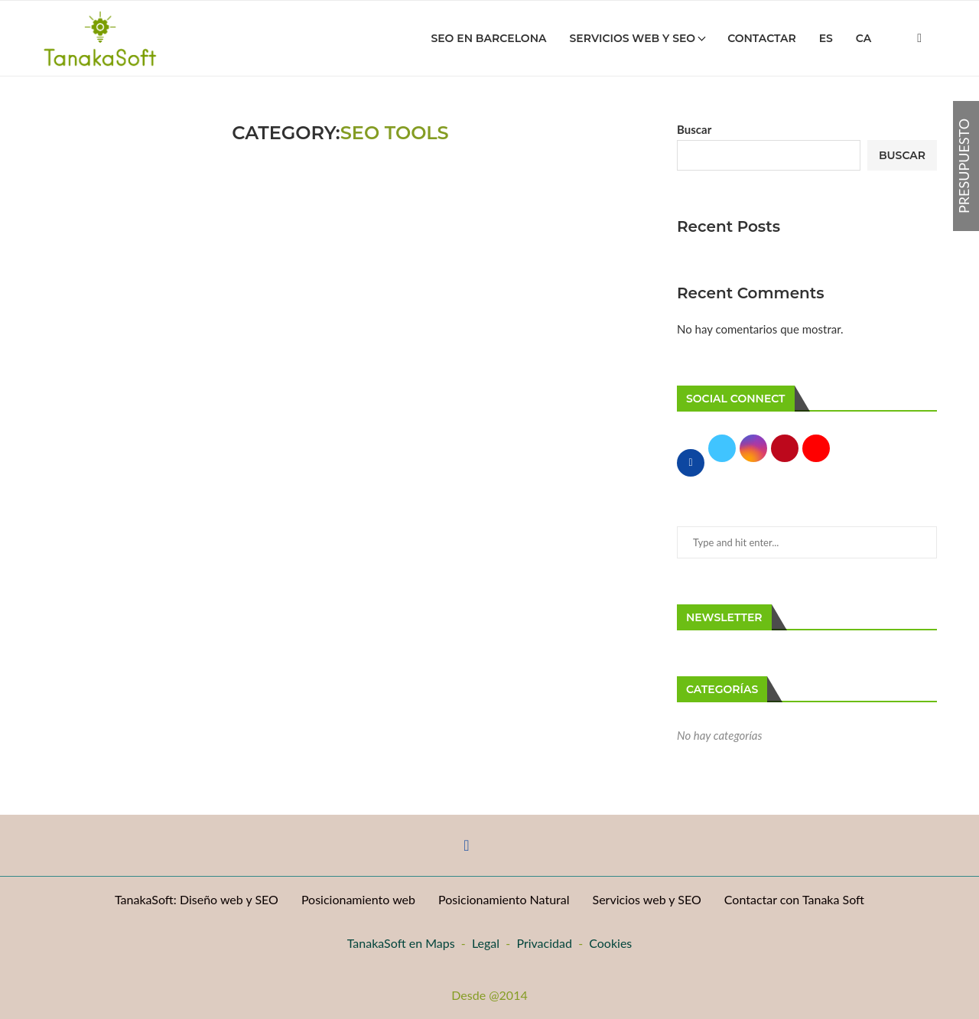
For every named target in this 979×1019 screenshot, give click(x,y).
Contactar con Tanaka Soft (794, 899)
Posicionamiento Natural (504, 899)
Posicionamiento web (358, 899)
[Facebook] (919, 38)
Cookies (610, 943)
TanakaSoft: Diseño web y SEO (196, 899)
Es (826, 38)
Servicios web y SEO (647, 899)
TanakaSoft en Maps (401, 943)
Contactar (761, 38)
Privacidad (544, 943)
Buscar (694, 129)
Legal (485, 943)
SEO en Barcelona (488, 38)
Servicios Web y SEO (633, 38)
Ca (863, 38)
